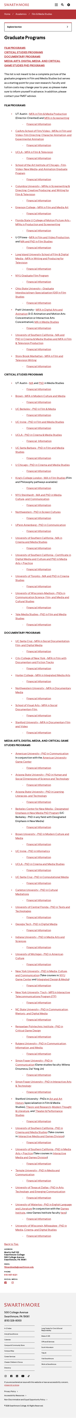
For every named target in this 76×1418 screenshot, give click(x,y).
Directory (7, 1368)
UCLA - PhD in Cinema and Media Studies (40, 864)
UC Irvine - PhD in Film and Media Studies (39, 422)
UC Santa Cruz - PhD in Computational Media (42, 877)
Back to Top (11, 1244)
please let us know (11, 1385)
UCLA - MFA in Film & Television (34, 152)
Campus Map (9, 1351)
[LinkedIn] (17, 1376)
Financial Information (39, 124)
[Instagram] (6, 1376)
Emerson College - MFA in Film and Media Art (41, 207)
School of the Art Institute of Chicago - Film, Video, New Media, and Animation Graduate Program (41, 169)
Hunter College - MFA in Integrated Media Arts (42, 675)
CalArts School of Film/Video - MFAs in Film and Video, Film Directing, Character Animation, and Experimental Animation (43, 135)
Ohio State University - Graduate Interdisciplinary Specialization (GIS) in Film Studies (40, 292)
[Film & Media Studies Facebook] (7, 1283)
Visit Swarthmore (47, 1358)
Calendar (7, 1340)
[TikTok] (28, 1376)
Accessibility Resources (15, 1396)
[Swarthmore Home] (22, 1305)
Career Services (9, 1356)
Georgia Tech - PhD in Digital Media (36, 924)
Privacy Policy (11, 1392)
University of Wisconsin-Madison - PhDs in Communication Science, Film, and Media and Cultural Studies (42, 597)
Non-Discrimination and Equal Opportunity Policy (26, 1400)
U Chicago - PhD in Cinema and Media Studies (42, 465)
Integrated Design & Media (53, 979)
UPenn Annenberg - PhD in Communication (40, 525)
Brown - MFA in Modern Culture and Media (40, 396)
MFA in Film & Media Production (48, 114)
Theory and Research (38, 1107)
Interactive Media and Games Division (41, 1136)
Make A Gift (45, 1336)
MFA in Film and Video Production (49, 237)
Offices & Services (47, 1342)
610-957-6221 (10, 1275)
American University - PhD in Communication (41, 753)
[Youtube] (23, 1376)
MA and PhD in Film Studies (36, 241)
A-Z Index (7, 1328)
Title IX (43, 1353)
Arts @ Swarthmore (11, 1334)
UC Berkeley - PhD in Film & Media (35, 409)
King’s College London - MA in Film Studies (40, 478)
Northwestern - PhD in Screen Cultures (38, 512)
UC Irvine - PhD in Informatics (32, 851)
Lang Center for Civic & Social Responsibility (51, 1329)
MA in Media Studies (46, 322)
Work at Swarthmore (48, 1364)
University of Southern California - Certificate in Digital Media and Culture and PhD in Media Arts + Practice (43, 559)
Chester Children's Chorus (13, 1362)
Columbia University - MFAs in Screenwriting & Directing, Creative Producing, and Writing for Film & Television (42, 190)
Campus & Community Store (14, 1345)
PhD (41, 383)
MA (31, 383)
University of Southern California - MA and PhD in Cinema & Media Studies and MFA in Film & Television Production (43, 339)
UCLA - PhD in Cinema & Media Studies (38, 435)
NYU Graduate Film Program (32, 275)
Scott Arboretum (47, 1347)
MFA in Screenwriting (56, 118)
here (63, 1213)
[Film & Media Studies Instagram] (14, 1283)
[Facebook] (11, 1376)
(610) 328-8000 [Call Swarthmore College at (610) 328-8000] (13, 1320)
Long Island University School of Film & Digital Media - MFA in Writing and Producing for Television (42, 258)
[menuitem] (56, 5)
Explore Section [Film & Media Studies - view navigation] (37, 27)
